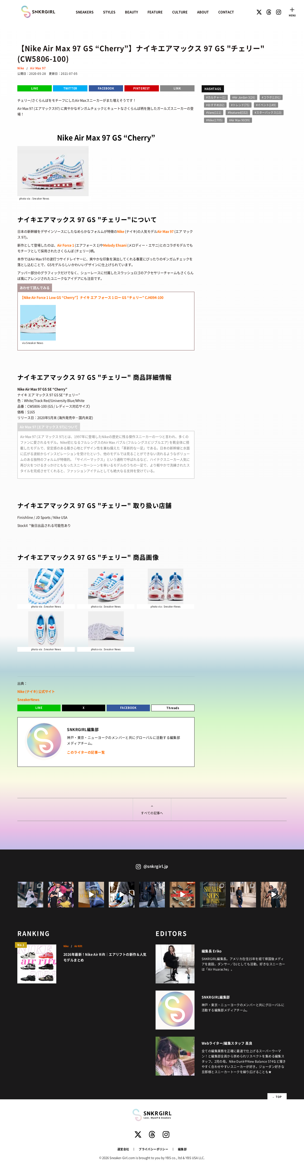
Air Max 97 (38, 68)
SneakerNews (28, 699)
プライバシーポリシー (153, 1149)
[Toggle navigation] (292, 11)
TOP (276, 1096)
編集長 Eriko (212, 951)
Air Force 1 (65, 245)
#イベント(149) (266, 105)
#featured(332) (238, 112)
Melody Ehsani (115, 245)
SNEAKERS (85, 11)
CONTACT (226, 11)
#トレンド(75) (240, 105)
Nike (20, 68)
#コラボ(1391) (271, 97)
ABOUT (203, 11)
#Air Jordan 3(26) (243, 97)
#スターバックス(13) (268, 112)
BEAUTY (131, 11)
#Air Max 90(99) (239, 120)
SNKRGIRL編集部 (216, 997)
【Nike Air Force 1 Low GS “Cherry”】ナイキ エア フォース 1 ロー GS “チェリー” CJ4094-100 (91, 297)
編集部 (182, 1149)
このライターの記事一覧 (86, 752)
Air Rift (78, 946)
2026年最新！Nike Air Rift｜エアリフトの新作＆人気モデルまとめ (105, 957)
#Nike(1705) (214, 120)
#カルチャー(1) (216, 97)
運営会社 (123, 1149)
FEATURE (155, 11)
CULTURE (180, 11)
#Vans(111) (213, 112)
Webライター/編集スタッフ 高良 (227, 1043)
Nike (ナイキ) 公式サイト (36, 691)
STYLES (109, 11)
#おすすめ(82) (215, 105)
